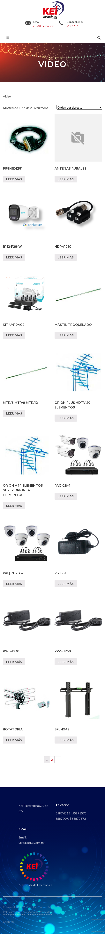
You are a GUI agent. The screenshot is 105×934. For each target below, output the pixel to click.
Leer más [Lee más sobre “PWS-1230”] (14, 662)
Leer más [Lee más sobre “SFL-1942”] (66, 740)
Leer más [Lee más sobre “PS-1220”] (66, 583)
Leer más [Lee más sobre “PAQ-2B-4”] (66, 496)
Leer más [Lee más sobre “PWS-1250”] (66, 662)
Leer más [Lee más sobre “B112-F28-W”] (14, 257)
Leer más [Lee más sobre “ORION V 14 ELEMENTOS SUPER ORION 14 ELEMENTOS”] (14, 505)
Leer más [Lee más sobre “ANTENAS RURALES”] (66, 179)
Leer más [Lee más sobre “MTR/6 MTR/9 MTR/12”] (14, 413)
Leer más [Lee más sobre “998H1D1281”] (14, 179)
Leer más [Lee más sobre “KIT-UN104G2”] (14, 335)
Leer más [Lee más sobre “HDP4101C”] (66, 257)
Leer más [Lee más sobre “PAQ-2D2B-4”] (14, 583)
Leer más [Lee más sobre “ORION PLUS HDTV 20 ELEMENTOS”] (66, 418)
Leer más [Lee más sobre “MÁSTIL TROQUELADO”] (66, 335)
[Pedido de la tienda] (79, 107)
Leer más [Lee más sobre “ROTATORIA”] (14, 740)
